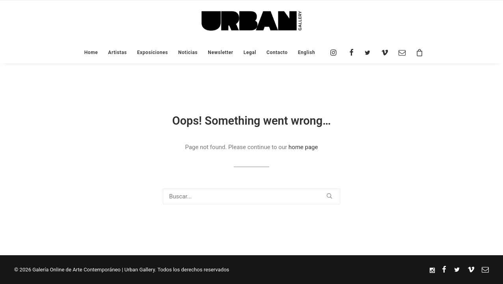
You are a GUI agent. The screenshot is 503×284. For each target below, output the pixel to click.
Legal (250, 52)
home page (303, 147)
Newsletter (220, 52)
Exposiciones (152, 52)
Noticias (187, 52)
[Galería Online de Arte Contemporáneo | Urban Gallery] (251, 21)
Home (91, 52)
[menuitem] (304, 52)
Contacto (277, 52)
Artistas (117, 52)
